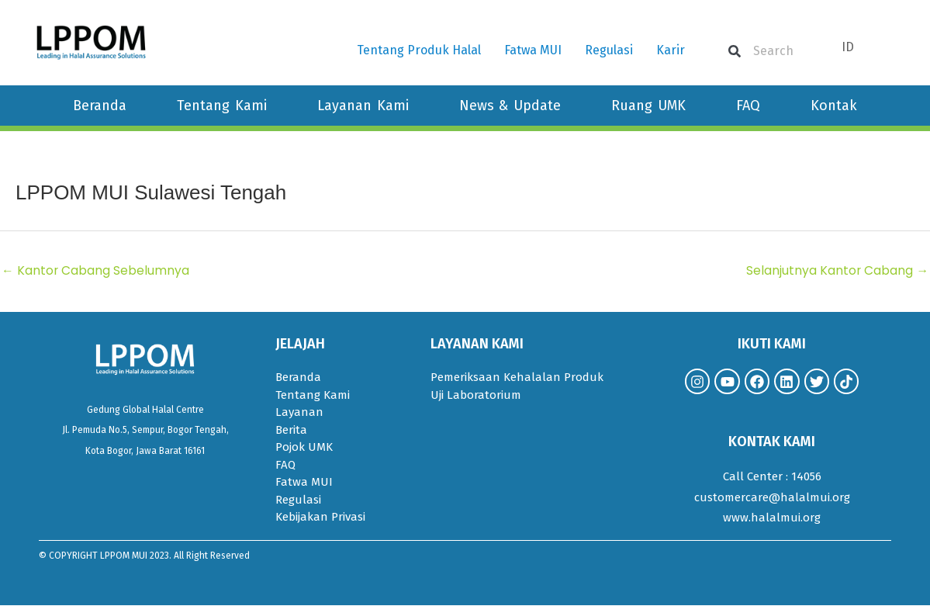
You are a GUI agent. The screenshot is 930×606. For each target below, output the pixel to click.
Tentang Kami (222, 105)
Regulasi (609, 50)
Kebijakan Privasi (320, 518)
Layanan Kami (363, 105)
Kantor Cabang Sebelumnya (96, 270)
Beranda (99, 105)
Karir (670, 50)
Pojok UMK (304, 448)
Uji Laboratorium (475, 396)
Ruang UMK (648, 105)
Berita (291, 431)
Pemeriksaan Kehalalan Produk (516, 378)
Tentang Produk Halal (419, 50)
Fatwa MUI (533, 50)
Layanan (299, 413)
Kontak (834, 105)
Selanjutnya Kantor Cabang (836, 270)
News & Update (510, 105)
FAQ (748, 105)
